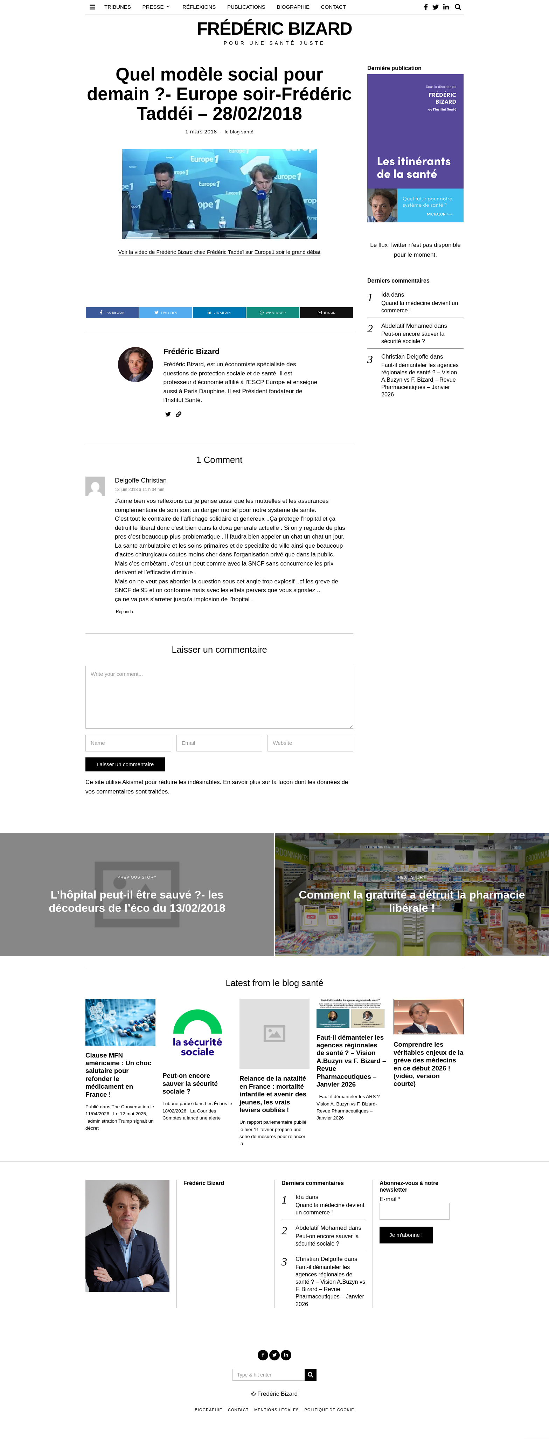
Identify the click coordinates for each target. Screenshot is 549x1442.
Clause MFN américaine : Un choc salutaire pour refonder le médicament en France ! (118, 1074)
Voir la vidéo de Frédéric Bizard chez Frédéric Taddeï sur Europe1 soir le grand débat (219, 252)
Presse (153, 7)
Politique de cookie (329, 1413)
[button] (311, 1378)
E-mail (390, 1199)
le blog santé (239, 131)
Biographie (293, 7)
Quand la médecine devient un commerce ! (421, 307)
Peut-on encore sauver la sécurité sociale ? (414, 338)
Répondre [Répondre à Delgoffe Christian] (126, 611)
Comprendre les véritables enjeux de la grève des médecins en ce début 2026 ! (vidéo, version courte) (428, 1064)
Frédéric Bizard (192, 351)
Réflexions (199, 7)
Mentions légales (276, 1413)
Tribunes (117, 7)
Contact (333, 7)
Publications (246, 7)
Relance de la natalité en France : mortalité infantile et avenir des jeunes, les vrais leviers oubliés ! (272, 1094)
